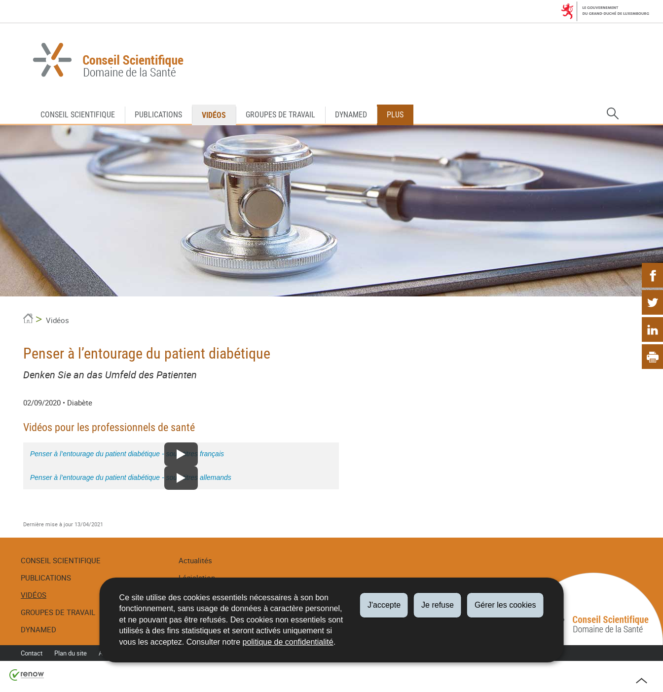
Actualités (195, 560)
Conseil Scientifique (77, 114)
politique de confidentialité (288, 642)
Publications (158, 114)
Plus (395, 114)
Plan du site (70, 653)
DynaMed (351, 114)
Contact (31, 653)
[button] (613, 114)
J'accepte (384, 605)
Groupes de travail (280, 114)
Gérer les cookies (505, 605)
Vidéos (214, 114)
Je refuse (437, 605)
